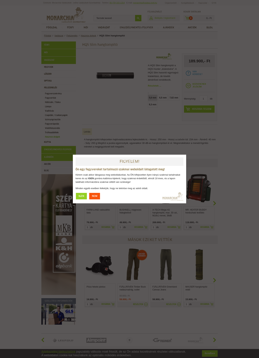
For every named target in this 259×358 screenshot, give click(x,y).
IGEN (81, 196)
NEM (94, 196)
